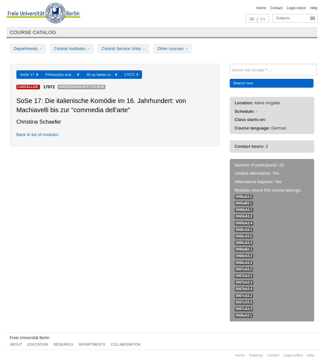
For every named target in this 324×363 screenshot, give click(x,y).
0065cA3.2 (244, 236)
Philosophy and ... (62, 75)
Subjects (283, 18)
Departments (28, 48)
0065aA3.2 (244, 197)
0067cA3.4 (244, 309)
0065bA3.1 (244, 210)
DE (251, 19)
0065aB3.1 (244, 203)
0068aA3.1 (244, 315)
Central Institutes (72, 48)
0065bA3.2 (244, 216)
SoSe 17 (29, 75)
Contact (276, 8)
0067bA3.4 (244, 289)
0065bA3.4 (244, 223)
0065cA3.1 (244, 230)
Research (63, 344)
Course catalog (33, 32)
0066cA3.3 (244, 263)
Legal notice (296, 8)
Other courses (172, 48)
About (16, 344)
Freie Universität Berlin (29, 338)
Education (37, 344)
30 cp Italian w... (101, 75)
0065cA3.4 (244, 243)
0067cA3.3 (244, 302)
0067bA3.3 (244, 282)
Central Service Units (123, 48)
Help (313, 8)
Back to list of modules (37, 134)
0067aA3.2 (244, 269)
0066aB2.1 (244, 249)
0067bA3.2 (244, 276)
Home (261, 8)
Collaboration (126, 344)
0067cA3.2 (244, 296)
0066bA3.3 (244, 256)
